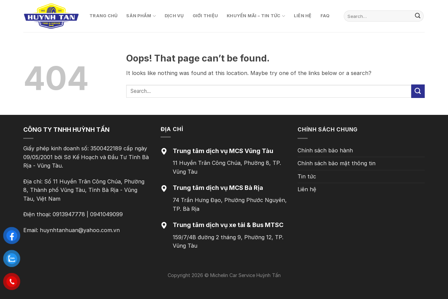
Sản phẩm (141, 16)
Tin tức (307, 176)
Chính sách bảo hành (325, 150)
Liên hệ (303, 15)
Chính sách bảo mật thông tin (336, 163)
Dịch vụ (174, 15)
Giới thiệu (205, 15)
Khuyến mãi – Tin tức (256, 16)
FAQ (325, 15)
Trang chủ (103, 15)
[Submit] (417, 16)
